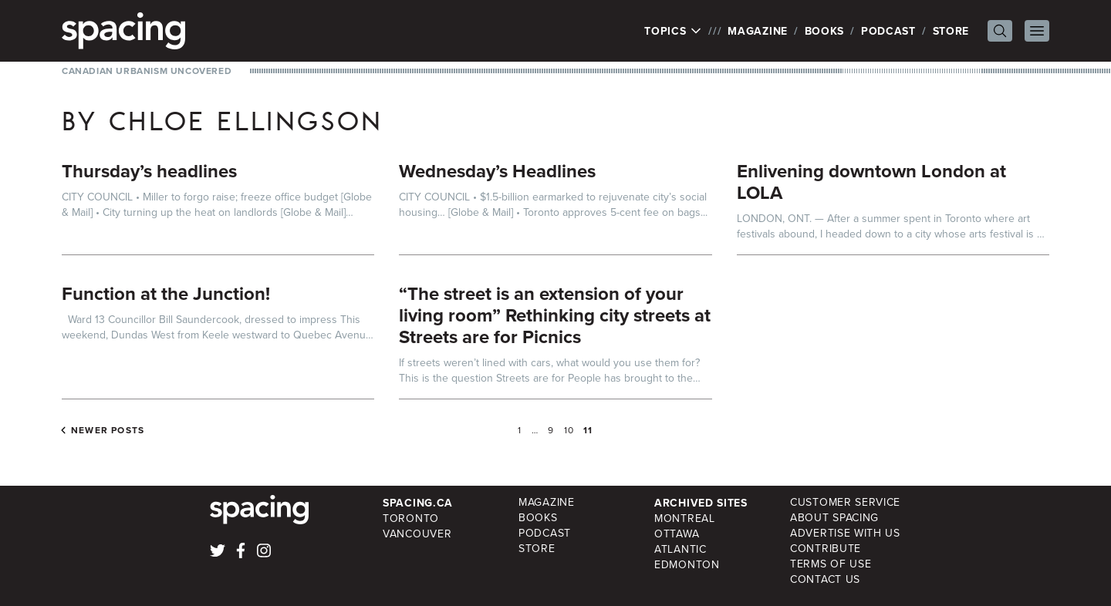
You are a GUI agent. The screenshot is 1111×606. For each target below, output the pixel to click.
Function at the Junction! (166, 293)
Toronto (411, 518)
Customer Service (845, 502)
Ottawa (676, 534)
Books (825, 31)
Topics (673, 31)
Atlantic (680, 549)
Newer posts (107, 430)
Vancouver (417, 534)
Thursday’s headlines (149, 170)
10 (569, 430)
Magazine (758, 31)
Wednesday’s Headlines (497, 170)
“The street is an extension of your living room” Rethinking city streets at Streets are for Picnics (555, 315)
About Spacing (834, 518)
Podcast (888, 31)
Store (951, 31)
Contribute (825, 548)
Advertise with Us (845, 533)
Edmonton (687, 565)
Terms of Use (830, 564)
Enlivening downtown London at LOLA (871, 181)
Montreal (684, 518)
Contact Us (825, 579)
